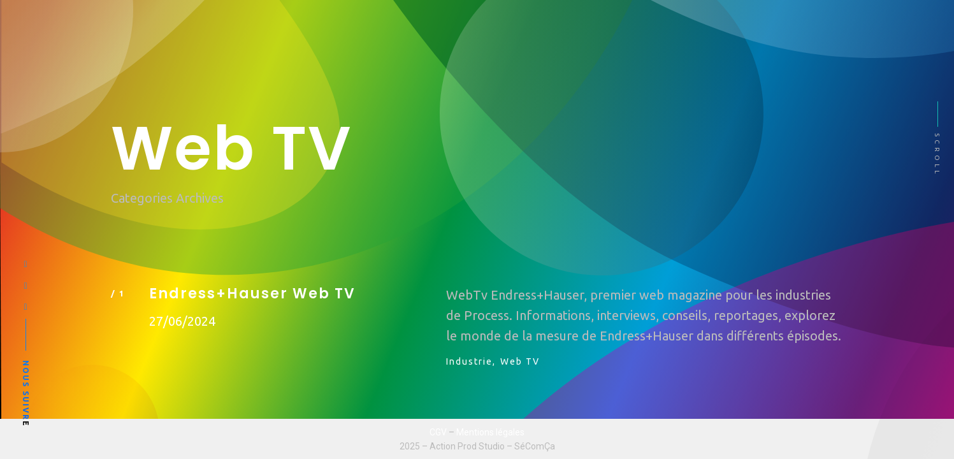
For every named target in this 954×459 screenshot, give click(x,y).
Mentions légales (490, 432)
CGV (438, 432)
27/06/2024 (182, 321)
